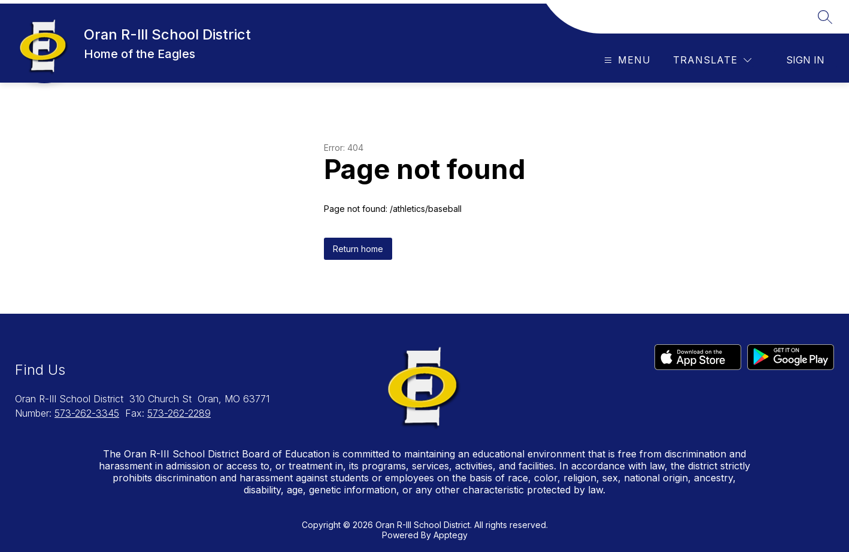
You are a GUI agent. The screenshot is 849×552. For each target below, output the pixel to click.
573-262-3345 (86, 413)
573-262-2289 (179, 413)
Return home (358, 249)
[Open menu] (626, 60)
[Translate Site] (712, 60)
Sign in (805, 60)
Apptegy (450, 535)
